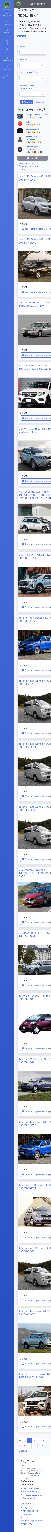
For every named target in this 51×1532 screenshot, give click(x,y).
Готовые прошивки (32, 1494)
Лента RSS (32, 158)
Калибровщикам (31, 1510)
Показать (26, 102)
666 (41, 1445)
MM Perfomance (32, 129)
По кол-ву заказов (28, 166)
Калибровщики (30, 1491)
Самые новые (26, 163)
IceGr (28, 122)
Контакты (27, 1523)
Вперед (23, 1450)
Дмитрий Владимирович (36, 115)
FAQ (25, 1507)
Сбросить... (40, 102)
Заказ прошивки (31, 1488)
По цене (23, 169)
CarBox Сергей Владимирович (32, 148)
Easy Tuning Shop (30, 1474)
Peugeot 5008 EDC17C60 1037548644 (34, 934)
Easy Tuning (37, 4)
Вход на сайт (29, 1498)
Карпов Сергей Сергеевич (32, 138)
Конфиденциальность (32, 1520)
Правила (27, 1514)
